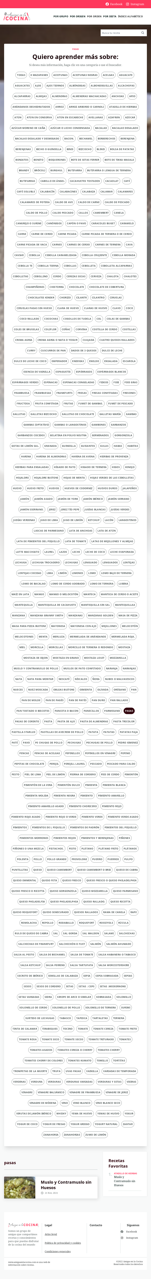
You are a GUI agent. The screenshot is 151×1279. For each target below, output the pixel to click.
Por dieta (109, 16)
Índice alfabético (130, 16)
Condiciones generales (58, 1251)
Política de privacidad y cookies (63, 1242)
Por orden (94, 16)
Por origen (78, 16)
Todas (21, 75)
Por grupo (60, 16)
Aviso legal (51, 1234)
